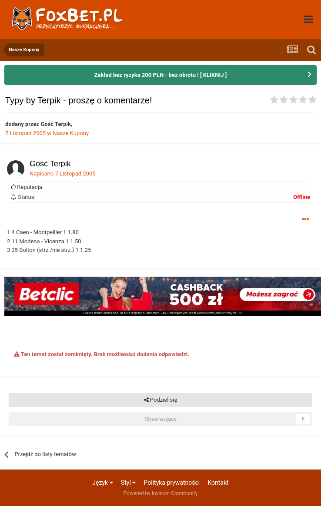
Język (102, 482)
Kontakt (217, 482)
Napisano (63, 173)
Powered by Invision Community (161, 493)
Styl (128, 482)
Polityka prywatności (172, 482)
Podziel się (160, 400)
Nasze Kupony (71, 133)
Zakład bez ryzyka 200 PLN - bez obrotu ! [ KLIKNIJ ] (160, 75)
